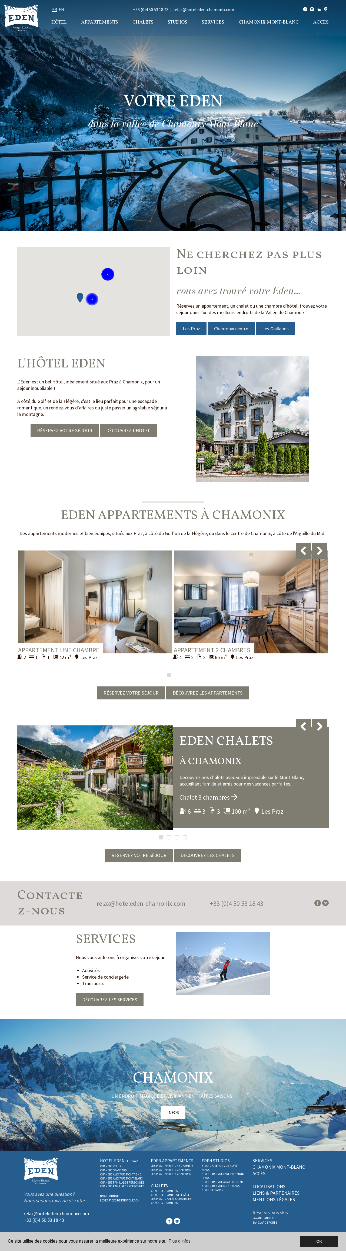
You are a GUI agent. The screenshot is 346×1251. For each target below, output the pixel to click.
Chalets (143, 22)
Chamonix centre (231, 328)
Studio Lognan (212, 1190)
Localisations (268, 1186)
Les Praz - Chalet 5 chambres (171, 1199)
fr (54, 9)
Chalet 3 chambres (208, 797)
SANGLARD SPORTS (264, 1222)
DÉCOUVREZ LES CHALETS (208, 855)
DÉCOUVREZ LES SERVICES (109, 999)
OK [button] (319, 1241)
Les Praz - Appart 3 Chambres (171, 1174)
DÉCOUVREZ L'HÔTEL (128, 430)
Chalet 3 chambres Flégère (170, 1195)
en (61, 9)
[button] (92, 299)
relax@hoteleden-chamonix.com (203, 9)
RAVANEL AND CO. (263, 1218)
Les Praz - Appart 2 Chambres (171, 1170)
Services (213, 22)
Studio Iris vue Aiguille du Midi (223, 1182)
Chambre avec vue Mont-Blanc (121, 1178)
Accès (321, 22)
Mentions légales (273, 1199)
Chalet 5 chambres (164, 1203)
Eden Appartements (172, 1160)
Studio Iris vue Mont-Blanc (221, 1186)
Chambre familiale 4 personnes (122, 1182)
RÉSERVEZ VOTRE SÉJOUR (64, 430)
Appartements (99, 22)
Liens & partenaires (276, 1193)
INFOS (173, 1112)
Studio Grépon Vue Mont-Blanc (220, 1168)
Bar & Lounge (109, 1196)
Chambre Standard (113, 1170)
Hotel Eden (119, 1160)
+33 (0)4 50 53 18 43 (150, 9)
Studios (177, 22)
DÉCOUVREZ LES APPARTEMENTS (207, 693)
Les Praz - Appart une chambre (172, 1166)
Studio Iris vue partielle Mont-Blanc (223, 1176)
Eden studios (216, 1160)
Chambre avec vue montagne (120, 1174)
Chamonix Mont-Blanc (269, 22)
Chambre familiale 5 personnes (122, 1186)
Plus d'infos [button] (179, 1241)
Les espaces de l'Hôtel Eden (119, 1200)
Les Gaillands (275, 328)
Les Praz (191, 328)
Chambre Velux (110, 1166)
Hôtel (59, 22)
